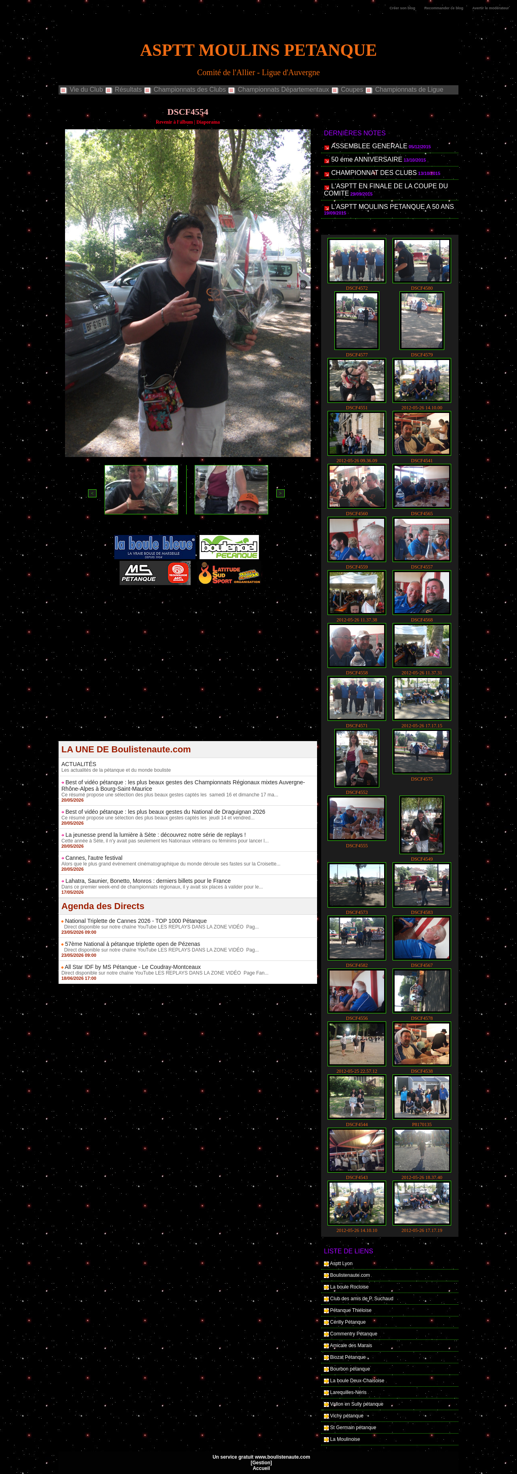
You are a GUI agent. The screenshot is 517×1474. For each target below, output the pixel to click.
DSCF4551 (357, 408)
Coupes (347, 90)
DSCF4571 (357, 726)
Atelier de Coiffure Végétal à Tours (134, 600)
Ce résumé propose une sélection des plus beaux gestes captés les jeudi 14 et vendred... (157, 818)
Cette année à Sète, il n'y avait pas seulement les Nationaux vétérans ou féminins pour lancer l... (165, 841)
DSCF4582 (357, 965)
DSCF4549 (422, 859)
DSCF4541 (422, 460)
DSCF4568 (422, 620)
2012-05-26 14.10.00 (421, 408)
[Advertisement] (188, 684)
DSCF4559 (357, 567)
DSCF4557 (422, 567)
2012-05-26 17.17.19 (421, 1230)
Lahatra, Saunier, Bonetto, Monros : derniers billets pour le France (148, 881)
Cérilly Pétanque (348, 1322)
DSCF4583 (422, 912)
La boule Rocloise (349, 1287)
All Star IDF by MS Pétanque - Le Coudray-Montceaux (133, 967)
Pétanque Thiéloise (351, 1310)
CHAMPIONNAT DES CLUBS (374, 172)
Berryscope (184, 600)
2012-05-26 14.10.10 (356, 1230)
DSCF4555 (357, 846)
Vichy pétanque (347, 1416)
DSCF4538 (422, 1071)
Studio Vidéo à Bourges (225, 600)
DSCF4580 (422, 288)
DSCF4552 (357, 792)
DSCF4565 (422, 513)
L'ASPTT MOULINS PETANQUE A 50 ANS (392, 206)
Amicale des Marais (351, 1345)
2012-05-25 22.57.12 (356, 1071)
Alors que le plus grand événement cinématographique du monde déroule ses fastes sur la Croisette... (170, 864)
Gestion (261, 1463)
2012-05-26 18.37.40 (421, 1177)
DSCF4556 (357, 1018)
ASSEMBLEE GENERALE (369, 146)
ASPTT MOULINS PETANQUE (258, 50)
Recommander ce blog (444, 8)
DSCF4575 (422, 779)
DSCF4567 (422, 965)
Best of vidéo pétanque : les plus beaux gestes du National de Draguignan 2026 (165, 812)
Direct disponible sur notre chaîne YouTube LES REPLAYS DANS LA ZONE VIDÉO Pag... (160, 927)
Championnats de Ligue (404, 90)
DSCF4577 (357, 355)
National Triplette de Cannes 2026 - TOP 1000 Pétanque (136, 921)
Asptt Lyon (341, 1263)
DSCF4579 (422, 355)
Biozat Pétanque (348, 1357)
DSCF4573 (357, 912)
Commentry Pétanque (353, 1334)
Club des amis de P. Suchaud (361, 1298)
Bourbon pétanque (350, 1369)
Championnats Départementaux (278, 90)
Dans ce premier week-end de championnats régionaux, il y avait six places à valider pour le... (162, 887)
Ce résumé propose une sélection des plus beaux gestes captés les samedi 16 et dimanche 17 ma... (169, 795)
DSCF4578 (422, 1018)
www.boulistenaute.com (282, 1457)
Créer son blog (403, 8)
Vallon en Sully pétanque (356, 1404)
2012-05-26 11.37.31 (421, 673)
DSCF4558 (357, 673)
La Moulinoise (345, 1439)
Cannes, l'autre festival (93, 858)
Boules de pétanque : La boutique (189, 605)
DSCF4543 (357, 1177)
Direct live (264, 600)
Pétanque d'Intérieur (189, 595)
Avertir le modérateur (490, 8)
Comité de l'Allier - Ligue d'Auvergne (258, 72)
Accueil (261, 1468)
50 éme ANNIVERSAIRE (366, 159)
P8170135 (422, 1124)
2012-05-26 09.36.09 (356, 460)
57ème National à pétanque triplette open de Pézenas (132, 944)
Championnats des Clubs (184, 90)
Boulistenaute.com (350, 1275)
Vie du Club (81, 90)
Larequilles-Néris (348, 1392)
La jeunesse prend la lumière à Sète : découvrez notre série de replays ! (155, 835)
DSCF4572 (357, 288)
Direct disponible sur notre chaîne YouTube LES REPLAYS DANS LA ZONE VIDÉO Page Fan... (165, 973)
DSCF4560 (357, 513)
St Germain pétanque (353, 1427)
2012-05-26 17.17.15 (421, 726)
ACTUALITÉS (78, 764)
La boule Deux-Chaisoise (357, 1380)
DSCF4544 (357, 1124)
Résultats (123, 90)
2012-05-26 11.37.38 (356, 620)
